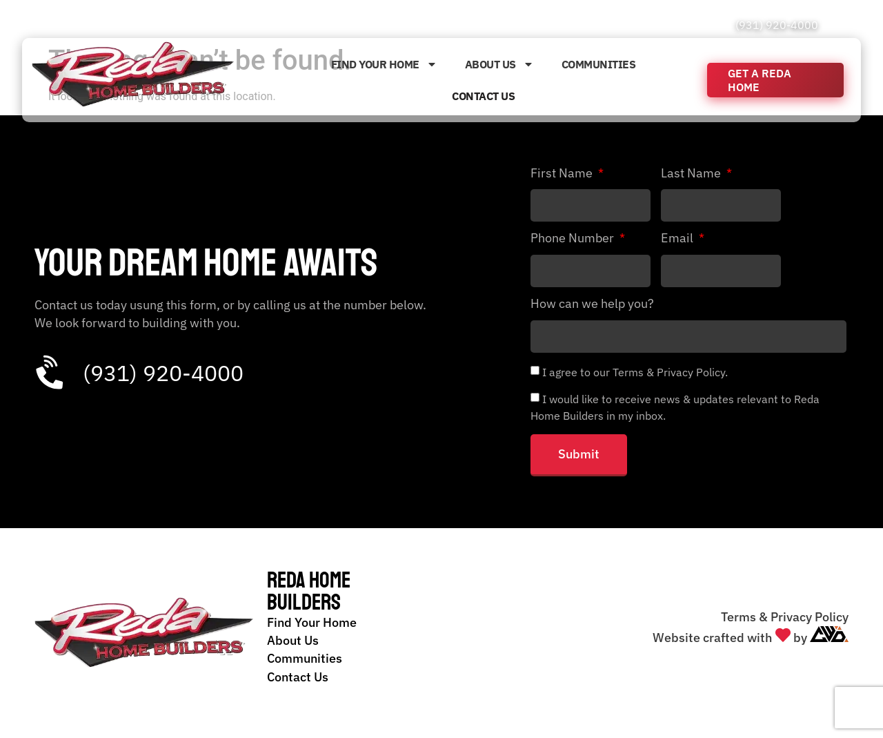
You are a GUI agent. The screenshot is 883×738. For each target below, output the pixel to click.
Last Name (692, 174)
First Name (562, 174)
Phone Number (573, 239)
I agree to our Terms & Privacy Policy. (635, 371)
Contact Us (483, 96)
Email (678, 239)
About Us (499, 64)
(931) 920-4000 (776, 25)
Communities (599, 64)
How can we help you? (592, 304)
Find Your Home (384, 64)
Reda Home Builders (308, 591)
